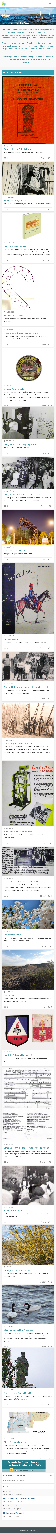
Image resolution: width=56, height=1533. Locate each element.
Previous (3, 15)
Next (52, 15)
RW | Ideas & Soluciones (28, 1531)
